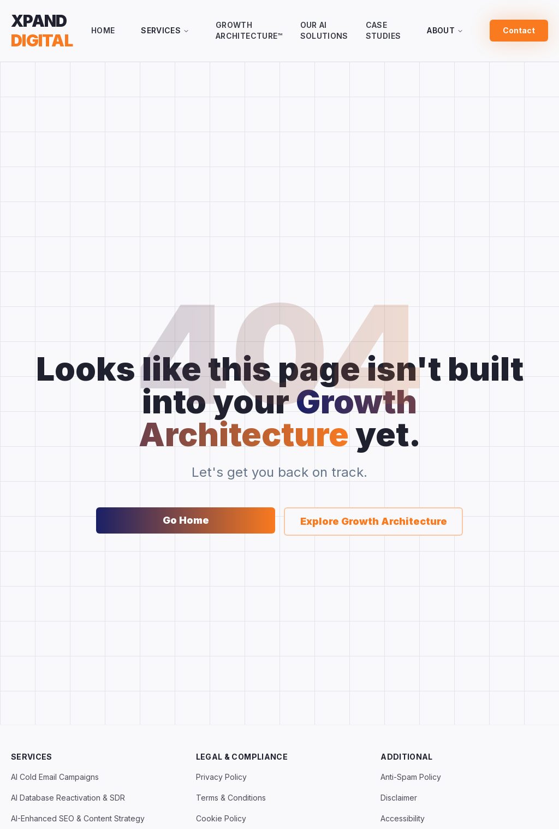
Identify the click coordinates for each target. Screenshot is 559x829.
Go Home (186, 520)
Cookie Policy (221, 818)
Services (165, 30)
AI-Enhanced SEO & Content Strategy (78, 818)
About (445, 30)
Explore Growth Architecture (373, 521)
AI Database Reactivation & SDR (68, 797)
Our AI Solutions (324, 30)
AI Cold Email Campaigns (55, 776)
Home (103, 30)
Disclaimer (398, 797)
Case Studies (383, 30)
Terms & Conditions (231, 797)
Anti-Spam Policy (410, 776)
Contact (519, 30)
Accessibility (402, 818)
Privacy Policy (221, 776)
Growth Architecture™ (249, 30)
